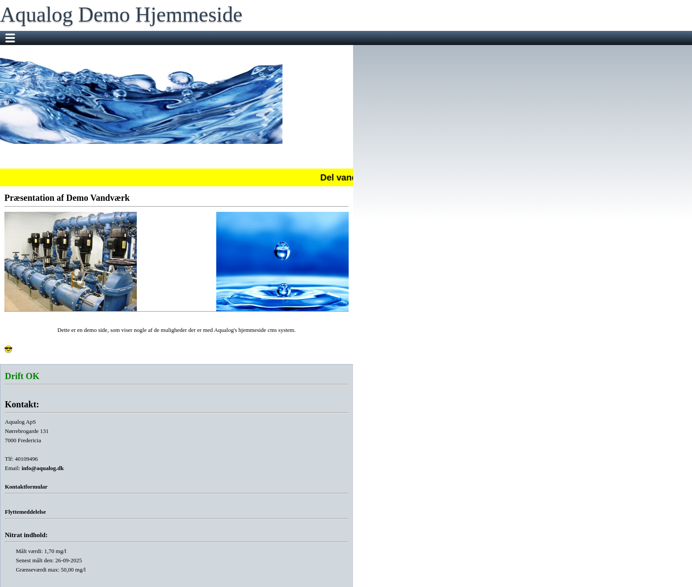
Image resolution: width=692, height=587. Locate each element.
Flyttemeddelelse (25, 511)
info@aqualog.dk (43, 468)
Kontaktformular (26, 486)
